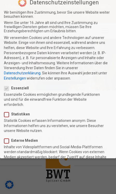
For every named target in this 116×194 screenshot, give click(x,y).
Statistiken (19, 98)
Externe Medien (23, 124)
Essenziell (18, 71)
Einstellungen (15, 62)
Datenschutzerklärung (22, 57)
